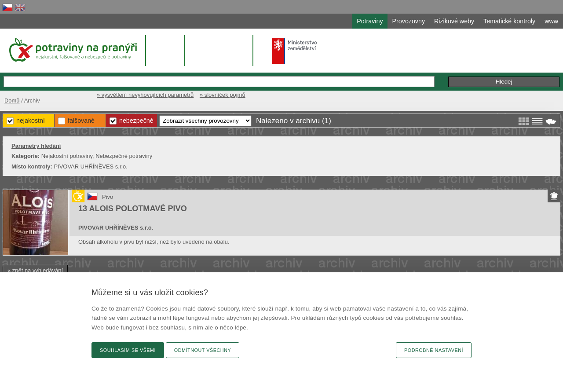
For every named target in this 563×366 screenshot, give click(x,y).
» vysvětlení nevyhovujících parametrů (145, 95)
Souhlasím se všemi (128, 350)
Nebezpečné (136, 120)
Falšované (81, 120)
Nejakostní (30, 120)
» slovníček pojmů (222, 95)
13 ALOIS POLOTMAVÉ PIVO (132, 208)
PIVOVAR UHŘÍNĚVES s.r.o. (115, 227)
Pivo (107, 197)
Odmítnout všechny (202, 350)
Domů (12, 100)
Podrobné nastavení (433, 350)
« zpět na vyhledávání (35, 270)
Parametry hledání (36, 146)
